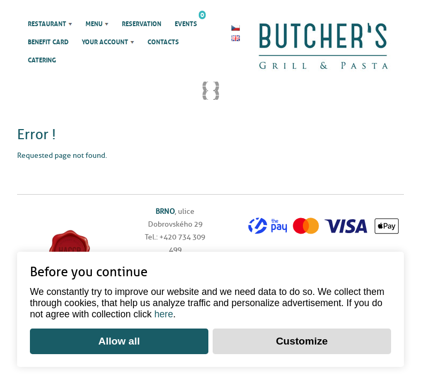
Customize (302, 341)
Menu (94, 24)
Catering (42, 60)
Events (186, 21)
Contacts (163, 42)
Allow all (119, 341)
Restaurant (47, 24)
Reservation (141, 24)
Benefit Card (48, 42)
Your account (105, 42)
